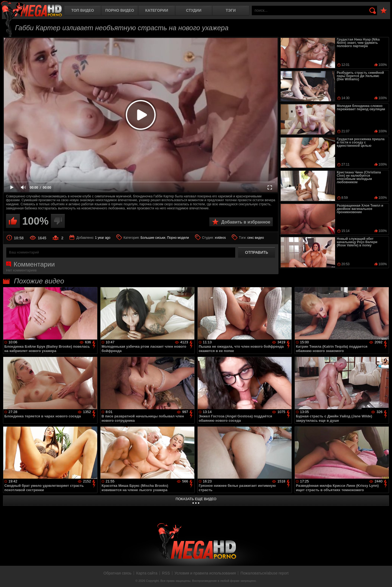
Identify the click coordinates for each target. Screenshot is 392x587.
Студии (193, 10)
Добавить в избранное (245, 222)
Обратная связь (117, 573)
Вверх (384, 576)
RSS (166, 573)
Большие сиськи (152, 238)
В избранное (383, 10)
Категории (156, 10)
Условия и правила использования (205, 573)
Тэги (231, 10)
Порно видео (119, 10)
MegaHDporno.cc (31, 9)
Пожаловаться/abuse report (264, 573)
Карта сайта (146, 573)
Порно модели (178, 238)
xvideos (220, 238)
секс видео (255, 238)
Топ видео (82, 10)
